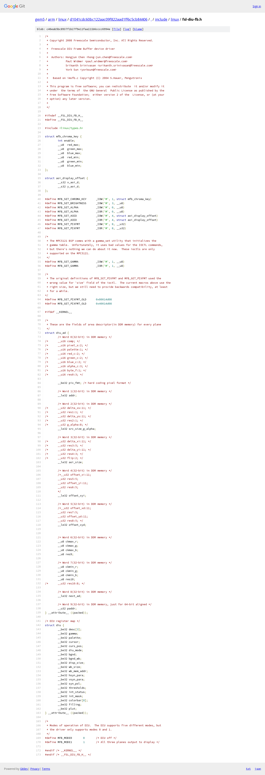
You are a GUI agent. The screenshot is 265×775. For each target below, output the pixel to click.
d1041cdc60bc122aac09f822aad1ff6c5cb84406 (108, 19)
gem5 (40, 19)
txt (248, 768)
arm (51, 19)
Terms (46, 769)
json (258, 768)
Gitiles (24, 769)
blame (138, 29)
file (116, 29)
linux (62, 19)
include (161, 19)
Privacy (34, 769)
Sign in (257, 6)
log (127, 29)
